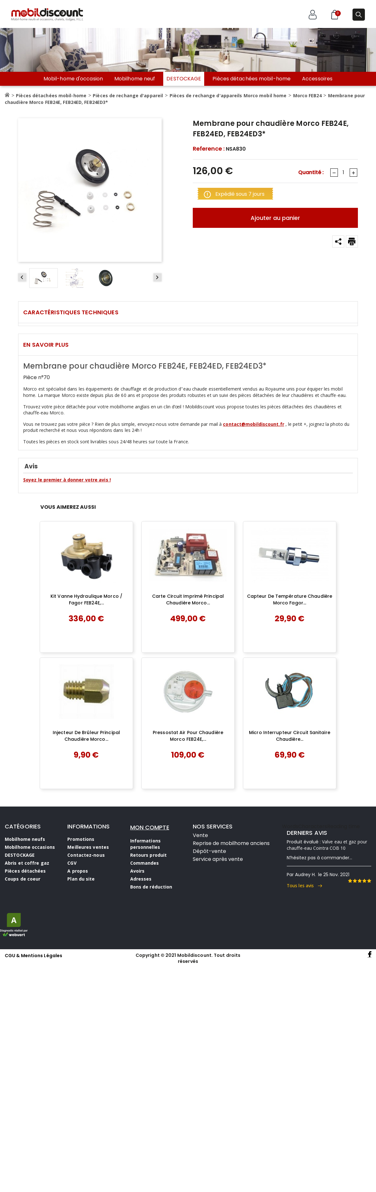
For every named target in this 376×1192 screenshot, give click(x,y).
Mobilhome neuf (134, 78)
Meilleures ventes (88, 847)
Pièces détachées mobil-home (251, 78)
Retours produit (148, 855)
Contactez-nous (85, 855)
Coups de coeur (22, 879)
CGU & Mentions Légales (33, 955)
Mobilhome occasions (30, 847)
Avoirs (137, 871)
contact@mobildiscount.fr (253, 424)
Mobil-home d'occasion (73, 78)
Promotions (80, 839)
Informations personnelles (145, 844)
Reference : (209, 149)
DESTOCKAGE (183, 78)
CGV (71, 863)
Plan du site (81, 879)
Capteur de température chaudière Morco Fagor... (289, 599)
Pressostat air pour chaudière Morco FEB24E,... (188, 736)
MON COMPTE (149, 827)
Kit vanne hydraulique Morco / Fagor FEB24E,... (86, 599)
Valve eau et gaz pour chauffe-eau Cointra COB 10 (327, 845)
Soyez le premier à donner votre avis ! (67, 480)
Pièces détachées (25, 871)
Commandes (144, 863)
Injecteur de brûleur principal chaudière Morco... (86, 736)
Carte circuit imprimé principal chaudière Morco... (188, 599)
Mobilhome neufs (25, 839)
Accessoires (317, 78)
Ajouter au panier (275, 218)
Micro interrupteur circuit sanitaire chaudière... (289, 736)
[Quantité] (343, 172)
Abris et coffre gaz (27, 863)
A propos (77, 871)
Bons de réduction (151, 887)
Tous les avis (304, 885)
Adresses (141, 879)
